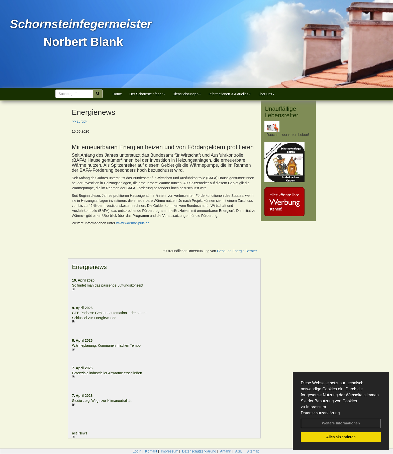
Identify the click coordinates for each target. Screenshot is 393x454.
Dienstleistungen (187, 94)
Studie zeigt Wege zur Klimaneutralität (101, 401)
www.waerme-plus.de (133, 223)
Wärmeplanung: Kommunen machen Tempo (106, 345)
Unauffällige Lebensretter (281, 112)
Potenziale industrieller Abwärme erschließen (107, 373)
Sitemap (252, 451)
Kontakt (151, 451)
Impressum (316, 407)
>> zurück (79, 121)
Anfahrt (225, 451)
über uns (266, 94)
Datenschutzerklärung (320, 413)
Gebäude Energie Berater (237, 251)
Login (137, 451)
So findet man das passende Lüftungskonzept (107, 285)
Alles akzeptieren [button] (341, 437)
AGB (239, 451)
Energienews (89, 266)
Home (117, 94)
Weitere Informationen (341, 423)
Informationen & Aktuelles (230, 94)
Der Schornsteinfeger (147, 94)
